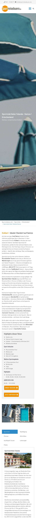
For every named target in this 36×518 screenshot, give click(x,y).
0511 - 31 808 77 (9, 2)
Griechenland (25, 222)
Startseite (11, 9)
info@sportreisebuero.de (24, 2)
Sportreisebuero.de (7, 222)
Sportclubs (17, 222)
